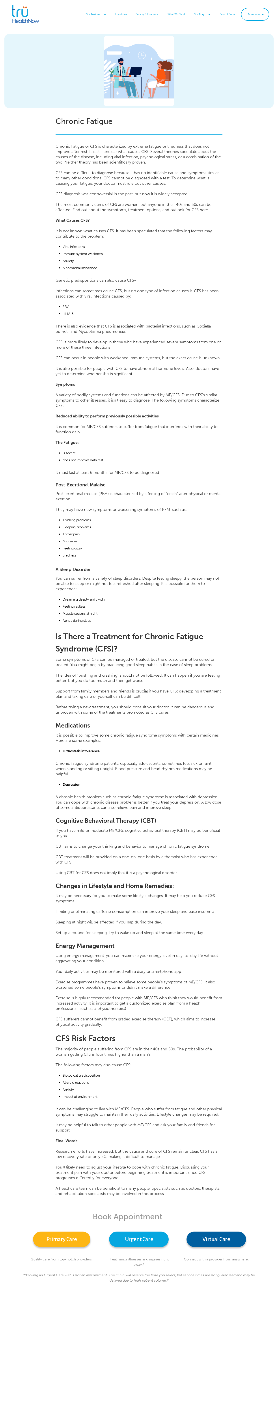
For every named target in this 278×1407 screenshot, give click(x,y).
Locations (121, 14)
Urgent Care (139, 1239)
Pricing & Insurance (147, 14)
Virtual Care (216, 1239)
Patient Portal (227, 14)
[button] (96, 14)
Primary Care (62, 1239)
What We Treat (176, 14)
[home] (36, 14)
